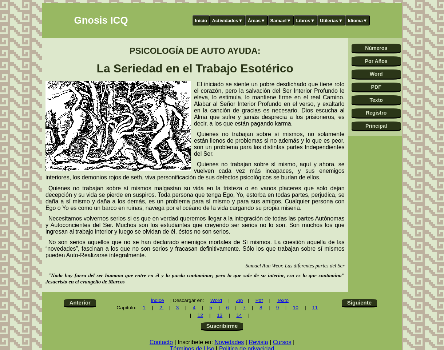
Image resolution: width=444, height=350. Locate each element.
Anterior (80, 302)
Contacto (161, 342)
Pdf (259, 300)
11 (315, 307)
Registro (376, 113)
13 (219, 315)
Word (376, 74)
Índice (157, 300)
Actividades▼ (227, 20)
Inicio (201, 20)
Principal (376, 126)
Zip (239, 300)
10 (295, 307)
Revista (258, 342)
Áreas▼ (256, 20)
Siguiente (359, 302)
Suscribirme (222, 326)
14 (239, 315)
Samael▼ (280, 20)
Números (376, 48)
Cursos (282, 342)
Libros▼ (305, 20)
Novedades (229, 342)
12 (200, 315)
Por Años (376, 61)
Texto (376, 100)
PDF (376, 87)
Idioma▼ (358, 20)
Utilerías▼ (331, 20)
